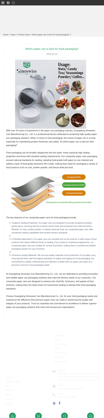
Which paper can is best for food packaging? (50, 35)
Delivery (58, 340)
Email (61, 385)
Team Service (60, 344)
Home (5, 35)
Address (62, 370)
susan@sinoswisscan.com (71, 388)
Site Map (58, 357)
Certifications (60, 353)
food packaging (54, 138)
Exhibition (10, 390)
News (13, 35)
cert (7, 386)
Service (9, 399)
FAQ (7, 395)
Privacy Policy (61, 361)
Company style (12, 382)
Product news (24, 35)
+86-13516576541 (67, 397)
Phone (61, 394)
